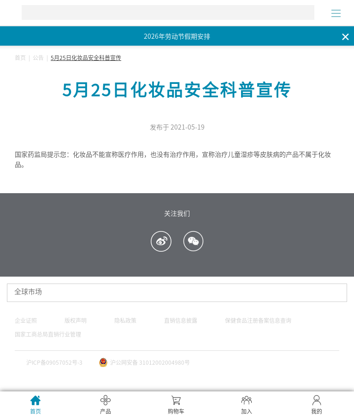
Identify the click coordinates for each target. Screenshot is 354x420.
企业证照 (26, 320)
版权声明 (76, 320)
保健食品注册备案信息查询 (258, 320)
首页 (20, 57)
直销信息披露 (180, 320)
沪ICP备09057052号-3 (54, 362)
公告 (38, 57)
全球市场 (28, 291)
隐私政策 (125, 320)
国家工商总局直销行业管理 (48, 334)
